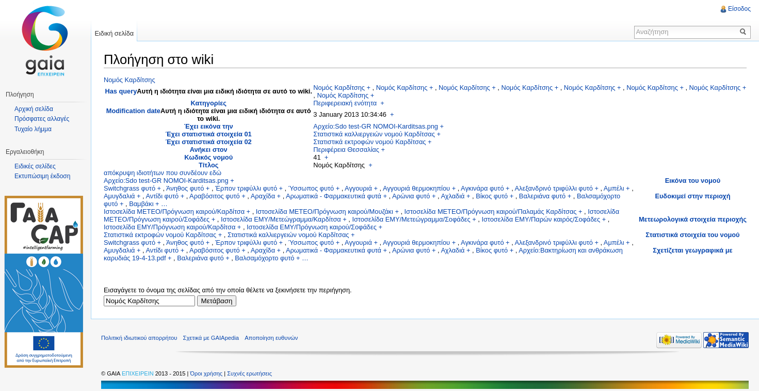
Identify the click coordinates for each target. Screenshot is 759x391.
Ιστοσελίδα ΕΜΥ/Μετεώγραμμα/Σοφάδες (411, 219)
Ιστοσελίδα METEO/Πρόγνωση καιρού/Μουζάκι (324, 211)
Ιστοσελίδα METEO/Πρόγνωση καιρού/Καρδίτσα (174, 211)
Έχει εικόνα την (208, 126)
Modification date (133, 111)
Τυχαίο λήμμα (33, 129)
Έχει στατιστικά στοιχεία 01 (209, 134)
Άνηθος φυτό (185, 188)
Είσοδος (739, 8)
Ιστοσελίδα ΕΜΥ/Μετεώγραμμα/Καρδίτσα (281, 219)
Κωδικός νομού (208, 157)
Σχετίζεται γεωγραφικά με (692, 250)
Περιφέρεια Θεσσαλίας (346, 149)
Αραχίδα (263, 196)
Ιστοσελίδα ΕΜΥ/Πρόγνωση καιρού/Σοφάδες (312, 227)
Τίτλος (209, 165)
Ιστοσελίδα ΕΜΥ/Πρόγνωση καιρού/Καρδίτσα (169, 227)
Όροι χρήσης (207, 373)
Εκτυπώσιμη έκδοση (42, 176)
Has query (121, 91)
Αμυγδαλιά (119, 196)
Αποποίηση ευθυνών (271, 338)
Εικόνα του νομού (692, 180)
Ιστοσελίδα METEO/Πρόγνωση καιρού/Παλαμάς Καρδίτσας (491, 211)
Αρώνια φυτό (411, 196)
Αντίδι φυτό (162, 196)
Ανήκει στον (209, 149)
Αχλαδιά (452, 196)
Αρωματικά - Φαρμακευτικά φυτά (333, 196)
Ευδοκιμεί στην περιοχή (692, 196)
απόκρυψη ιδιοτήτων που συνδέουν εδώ (162, 173)
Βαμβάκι (141, 204)
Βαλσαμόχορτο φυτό (264, 258)
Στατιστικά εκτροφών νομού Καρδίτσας (369, 142)
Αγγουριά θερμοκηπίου (416, 188)
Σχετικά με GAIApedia (211, 338)
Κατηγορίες (208, 103)
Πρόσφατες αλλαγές (41, 118)
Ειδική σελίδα (114, 33)
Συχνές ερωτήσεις (249, 373)
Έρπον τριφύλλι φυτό (246, 188)
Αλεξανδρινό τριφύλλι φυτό (554, 188)
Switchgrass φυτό (129, 188)
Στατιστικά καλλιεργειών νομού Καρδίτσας (374, 134)
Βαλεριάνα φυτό (542, 196)
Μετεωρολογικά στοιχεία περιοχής (693, 219)
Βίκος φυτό (492, 196)
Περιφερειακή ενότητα (345, 103)
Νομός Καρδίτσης (129, 80)
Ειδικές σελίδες (35, 166)
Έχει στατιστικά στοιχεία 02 (209, 142)
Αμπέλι (614, 188)
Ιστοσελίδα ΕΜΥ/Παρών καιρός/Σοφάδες (540, 219)
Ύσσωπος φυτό (311, 188)
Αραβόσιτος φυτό (214, 196)
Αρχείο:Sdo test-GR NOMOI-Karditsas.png (375, 126)
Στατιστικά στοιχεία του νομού (692, 235)
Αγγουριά (358, 188)
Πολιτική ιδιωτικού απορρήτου (139, 338)
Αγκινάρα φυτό (482, 188)
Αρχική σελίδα (33, 109)
